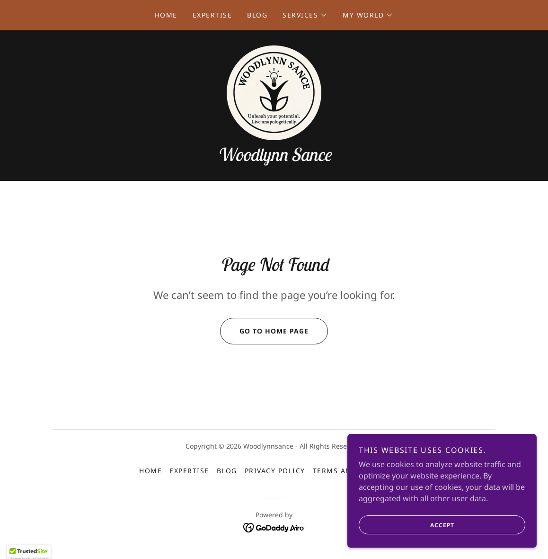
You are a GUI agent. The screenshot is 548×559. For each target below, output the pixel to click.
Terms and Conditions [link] (361, 470)
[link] (274, 92)
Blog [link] (257, 14)
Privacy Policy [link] (275, 470)
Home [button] (150, 470)
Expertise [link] (212, 14)
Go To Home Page (264, 331)
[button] (305, 15)
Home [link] (166, 14)
